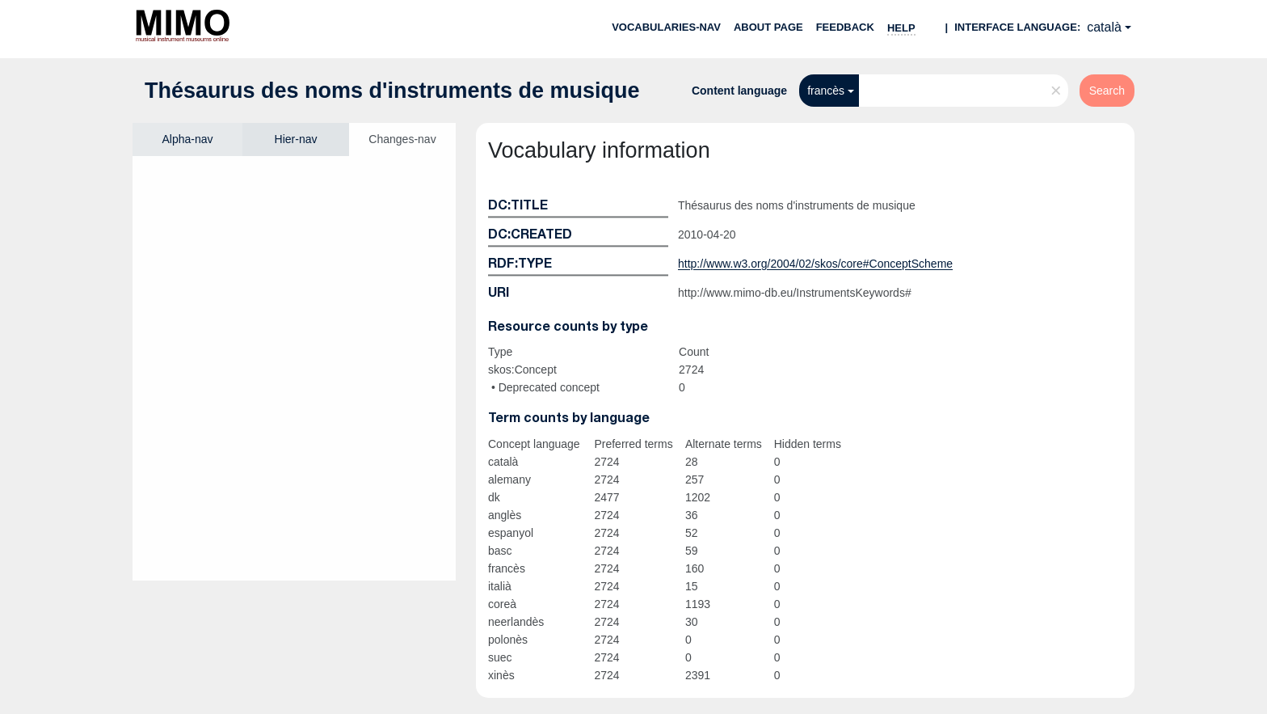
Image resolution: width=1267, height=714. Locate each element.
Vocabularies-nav (666, 27)
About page (768, 27)
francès (825, 90)
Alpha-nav (187, 139)
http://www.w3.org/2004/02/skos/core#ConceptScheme (815, 263)
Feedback (845, 27)
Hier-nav (296, 139)
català (1104, 27)
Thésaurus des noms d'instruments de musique (392, 90)
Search (1107, 90)
